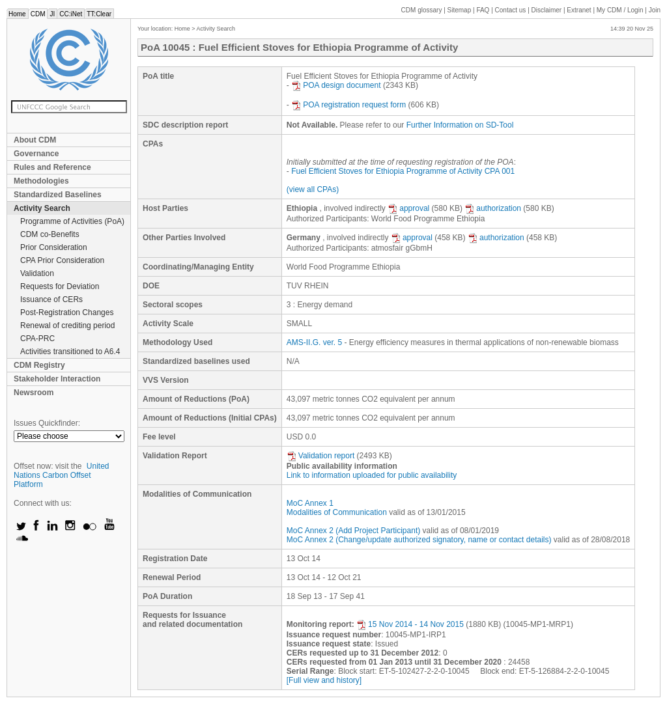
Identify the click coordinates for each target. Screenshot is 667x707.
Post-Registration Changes (66, 312)
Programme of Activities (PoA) (72, 221)
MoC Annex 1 (310, 503)
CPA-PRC (37, 338)
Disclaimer (547, 10)
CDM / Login (621, 10)
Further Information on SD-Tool (460, 125)
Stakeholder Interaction (57, 378)
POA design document (335, 85)
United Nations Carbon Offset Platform (61, 475)
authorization (492, 208)
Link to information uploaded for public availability (372, 475)
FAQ (482, 10)
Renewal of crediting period (67, 325)
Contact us (510, 10)
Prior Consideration (53, 247)
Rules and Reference (52, 167)
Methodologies (41, 181)
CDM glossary (421, 10)
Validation (37, 273)
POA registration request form (348, 104)
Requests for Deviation (59, 286)
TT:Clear (99, 14)
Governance (36, 153)
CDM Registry (39, 365)
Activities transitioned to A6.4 (70, 351)
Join (654, 10)
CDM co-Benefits (49, 234)
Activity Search (42, 208)
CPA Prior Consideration (62, 260)
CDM (38, 14)
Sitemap (459, 10)
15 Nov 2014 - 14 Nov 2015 (410, 624)
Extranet (579, 10)
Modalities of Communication (337, 512)
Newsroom (33, 392)
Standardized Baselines (58, 194)
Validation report (321, 455)
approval (408, 208)
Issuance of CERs (51, 299)
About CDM (35, 140)
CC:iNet (70, 14)
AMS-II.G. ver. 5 (314, 342)
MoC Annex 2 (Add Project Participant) (353, 530)
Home (17, 14)
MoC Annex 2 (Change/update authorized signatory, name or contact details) (419, 539)
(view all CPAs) (313, 189)
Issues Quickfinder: (47, 423)
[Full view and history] (324, 680)
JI (52, 14)
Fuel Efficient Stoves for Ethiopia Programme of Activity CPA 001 (403, 171)
